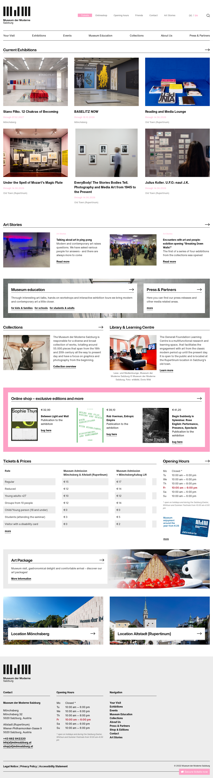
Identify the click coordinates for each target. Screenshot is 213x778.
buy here (46, 430)
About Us (115, 722)
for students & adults (62, 308)
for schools (41, 308)
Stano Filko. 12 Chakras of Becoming (30, 111)
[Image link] (35, 82)
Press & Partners (120, 726)
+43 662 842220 (14, 739)
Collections (116, 718)
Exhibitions (116, 706)
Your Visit (115, 703)
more (150, 308)
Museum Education (121, 714)
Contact (114, 733)
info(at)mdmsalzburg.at (17, 742)
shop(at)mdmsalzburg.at (18, 746)
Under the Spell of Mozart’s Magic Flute (33, 182)
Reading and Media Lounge (165, 111)
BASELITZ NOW (86, 111)
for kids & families (22, 308)
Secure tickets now (196, 772)
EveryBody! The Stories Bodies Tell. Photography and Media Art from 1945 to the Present (105, 187)
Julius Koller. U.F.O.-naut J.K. (167, 182)
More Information (21, 579)
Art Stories (116, 737)
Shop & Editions (119, 730)
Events (114, 710)
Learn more (166, 370)
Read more (62, 261)
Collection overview (64, 366)
